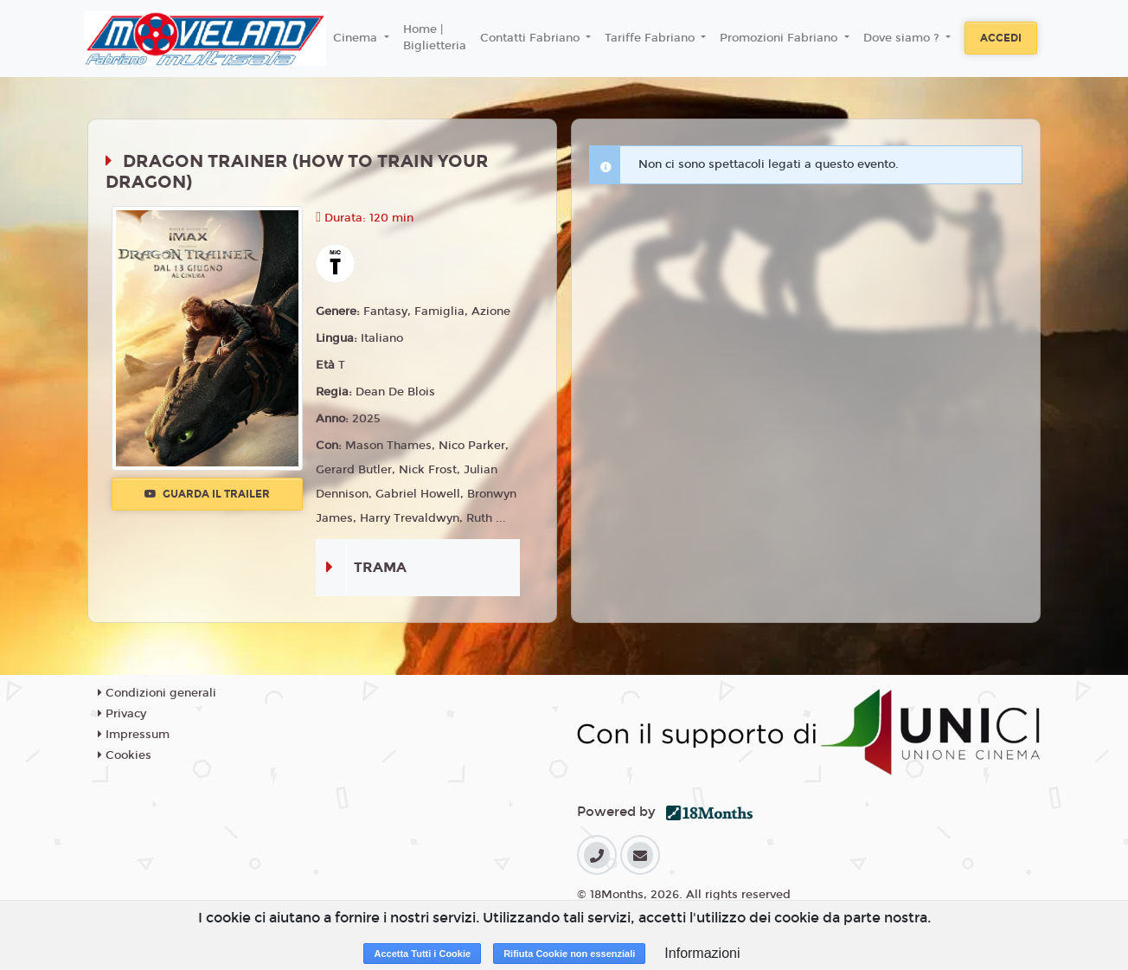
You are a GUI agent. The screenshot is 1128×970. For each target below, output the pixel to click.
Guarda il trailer (207, 494)
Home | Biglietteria (434, 38)
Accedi (1001, 38)
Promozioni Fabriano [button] (780, 38)
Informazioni (702, 953)
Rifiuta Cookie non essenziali (569, 953)
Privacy (122, 714)
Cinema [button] (357, 38)
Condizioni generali (157, 693)
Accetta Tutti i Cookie (422, 953)
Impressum (134, 735)
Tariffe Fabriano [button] (651, 38)
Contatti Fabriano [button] (531, 38)
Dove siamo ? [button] (903, 38)
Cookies (124, 755)
